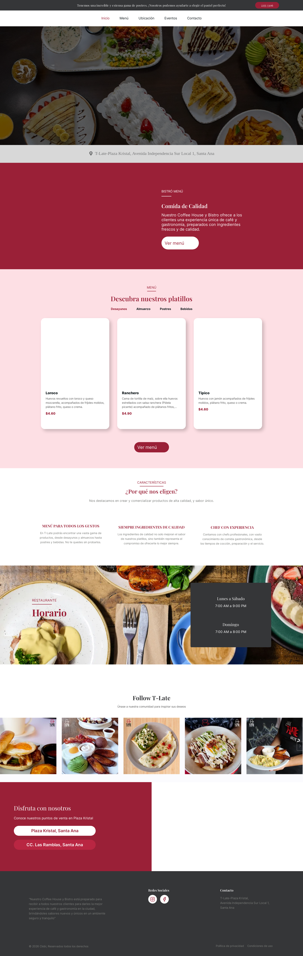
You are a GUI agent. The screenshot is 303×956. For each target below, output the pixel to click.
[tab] (119, 309)
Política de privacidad (230, 945)
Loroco (52, 393)
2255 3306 (267, 5)
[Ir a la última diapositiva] (3, 746)
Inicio (105, 18)
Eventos (170, 18)
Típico (204, 393)
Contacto (194, 18)
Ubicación (146, 18)
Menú (124, 18)
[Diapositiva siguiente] (300, 746)
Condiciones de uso (260, 945)
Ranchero (130, 393)
